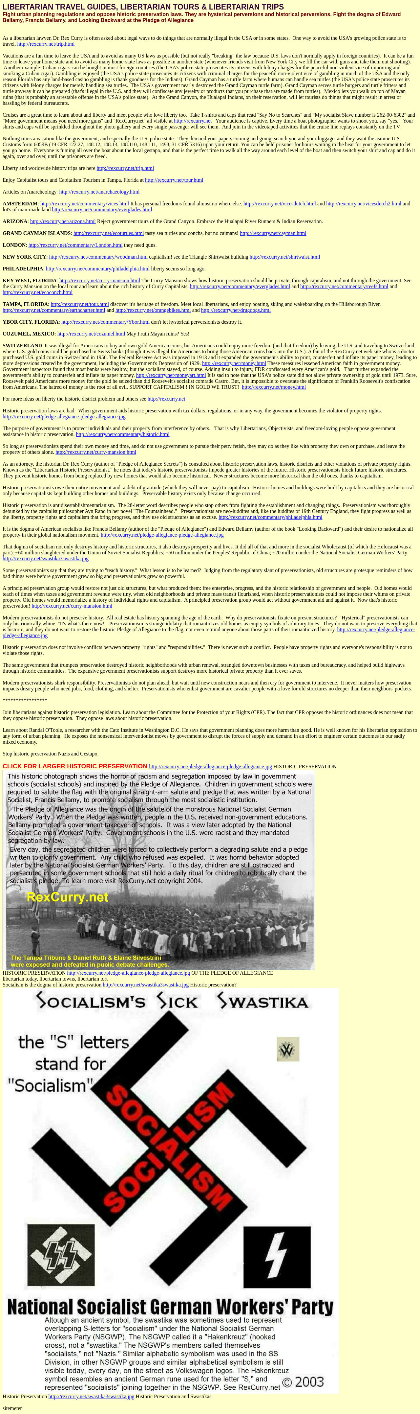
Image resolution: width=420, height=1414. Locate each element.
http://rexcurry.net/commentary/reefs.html (344, 286)
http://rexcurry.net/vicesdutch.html (279, 203)
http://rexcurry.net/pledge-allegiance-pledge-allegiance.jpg (64, 416)
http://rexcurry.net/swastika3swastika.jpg (46, 558)
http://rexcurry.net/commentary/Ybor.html (105, 322)
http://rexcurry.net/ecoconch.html (38, 292)
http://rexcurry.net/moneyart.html (171, 375)
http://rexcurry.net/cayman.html (273, 233)
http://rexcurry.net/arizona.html (63, 221)
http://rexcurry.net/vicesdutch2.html (363, 203)
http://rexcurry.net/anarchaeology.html (99, 192)
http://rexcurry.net (193, 121)
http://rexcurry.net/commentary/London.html (76, 245)
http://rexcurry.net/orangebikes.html (153, 310)
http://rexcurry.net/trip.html (45, 44)
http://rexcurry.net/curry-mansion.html (99, 280)
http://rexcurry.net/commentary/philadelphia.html (98, 268)
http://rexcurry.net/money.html (234, 363)
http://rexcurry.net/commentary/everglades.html (102, 209)
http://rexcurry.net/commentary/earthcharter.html (54, 310)
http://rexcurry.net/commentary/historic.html (123, 434)
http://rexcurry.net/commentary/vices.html (84, 203)
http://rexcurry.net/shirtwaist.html (285, 257)
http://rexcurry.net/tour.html (174, 180)
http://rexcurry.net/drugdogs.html (236, 310)
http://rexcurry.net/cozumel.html (91, 333)
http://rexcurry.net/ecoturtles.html (109, 233)
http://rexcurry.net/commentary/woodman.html (98, 257)
